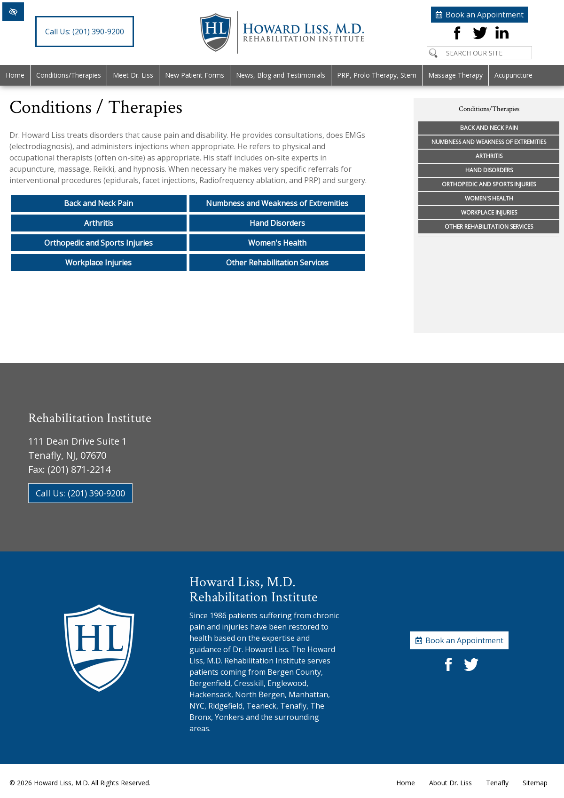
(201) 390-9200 (84, 31)
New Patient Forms (194, 75)
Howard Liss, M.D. (61, 782)
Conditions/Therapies (68, 75)
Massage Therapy (455, 75)
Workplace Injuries (98, 262)
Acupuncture (513, 75)
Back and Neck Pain (98, 203)
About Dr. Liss (450, 782)
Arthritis (98, 223)
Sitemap (535, 782)
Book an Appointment (485, 14)
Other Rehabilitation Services (277, 262)
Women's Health (277, 243)
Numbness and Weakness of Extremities (277, 203)
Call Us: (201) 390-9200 (80, 493)
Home (15, 75)
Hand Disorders (277, 223)
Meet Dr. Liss (133, 75)
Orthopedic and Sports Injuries (98, 243)
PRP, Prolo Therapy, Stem (376, 75)
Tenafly (497, 782)
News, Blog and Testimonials (280, 75)
